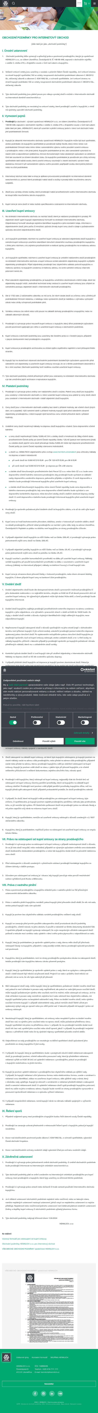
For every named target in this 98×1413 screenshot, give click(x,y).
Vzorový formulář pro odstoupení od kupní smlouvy (24, 1239)
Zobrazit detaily (81, 733)
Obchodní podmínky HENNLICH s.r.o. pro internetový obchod (28, 1244)
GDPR (18, 1404)
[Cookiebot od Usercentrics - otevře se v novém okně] (82, 670)
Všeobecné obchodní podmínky (31, 1404)
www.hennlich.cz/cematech (64, 452)
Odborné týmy (22, 1357)
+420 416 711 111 (50, 1369)
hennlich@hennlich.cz (50, 1372)
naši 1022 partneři (18, 684)
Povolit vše (79, 741)
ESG (43, 1404)
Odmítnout (18, 741)
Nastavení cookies (76, 1404)
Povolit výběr (48, 741)
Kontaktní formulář (39, 1357)
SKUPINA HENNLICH (59, 1357)
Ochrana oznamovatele (53, 1404)
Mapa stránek (65, 1404)
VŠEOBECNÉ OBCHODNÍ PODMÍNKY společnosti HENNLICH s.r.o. (30, 1249)
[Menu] (94, 3)
